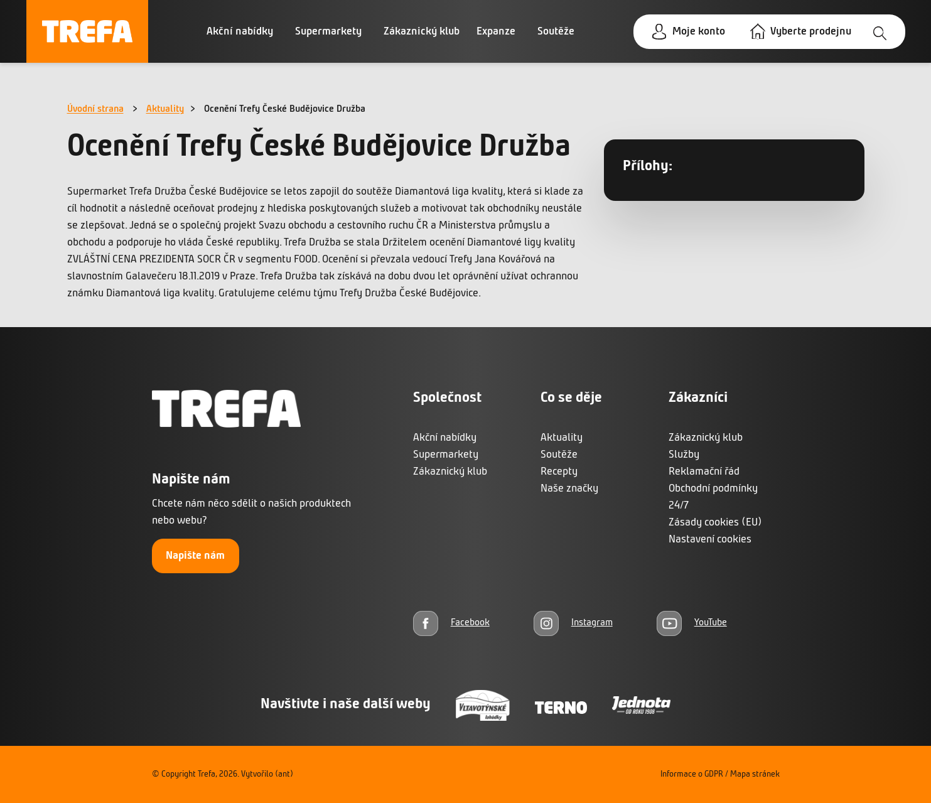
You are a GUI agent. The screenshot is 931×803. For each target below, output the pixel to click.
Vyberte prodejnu (810, 32)
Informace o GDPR (691, 774)
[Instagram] (573, 623)
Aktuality (165, 109)
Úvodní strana (95, 109)
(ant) (284, 774)
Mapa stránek (755, 774)
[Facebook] (451, 623)
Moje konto (698, 32)
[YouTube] (692, 623)
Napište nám (195, 556)
